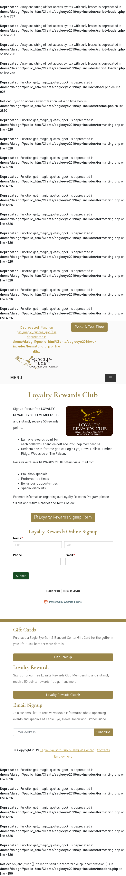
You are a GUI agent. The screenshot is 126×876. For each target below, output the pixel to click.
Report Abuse (53, 590)
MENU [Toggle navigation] (16, 378)
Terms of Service (71, 590)
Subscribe (103, 732)
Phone (17, 555)
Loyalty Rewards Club (63, 694)
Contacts (103, 750)
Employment (63, 756)
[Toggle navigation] (110, 378)
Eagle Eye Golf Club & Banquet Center (67, 750)
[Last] (88, 544)
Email (75, 555)
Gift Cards (63, 657)
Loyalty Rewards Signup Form (63, 517)
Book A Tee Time (89, 327)
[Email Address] (53, 732)
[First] (37, 544)
